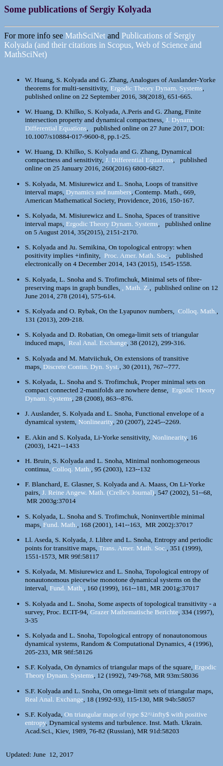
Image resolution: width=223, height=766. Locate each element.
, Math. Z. (136, 288)
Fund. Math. (60, 525)
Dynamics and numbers (99, 192)
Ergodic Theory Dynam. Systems (156, 88)
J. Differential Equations (139, 160)
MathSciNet (85, 35)
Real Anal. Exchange (98, 343)
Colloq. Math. (197, 311)
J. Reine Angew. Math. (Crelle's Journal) (98, 492)
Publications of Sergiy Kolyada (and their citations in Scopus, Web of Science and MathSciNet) (103, 45)
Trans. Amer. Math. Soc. (132, 548)
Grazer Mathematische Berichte (134, 612)
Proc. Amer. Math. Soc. (136, 255)
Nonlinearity (95, 422)
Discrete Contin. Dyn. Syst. (81, 367)
